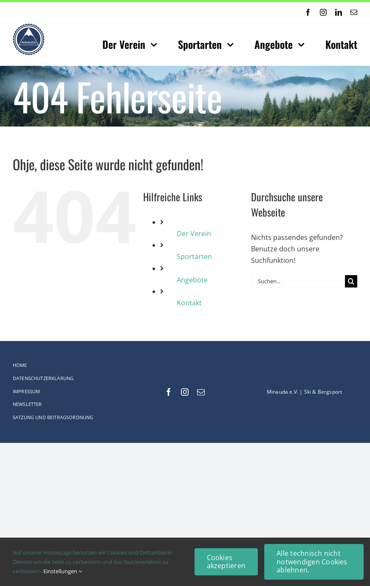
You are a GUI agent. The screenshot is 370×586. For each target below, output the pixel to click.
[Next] (172, 12)
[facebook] (308, 12)
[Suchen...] (298, 281)
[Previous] (161, 12)
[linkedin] (338, 12)
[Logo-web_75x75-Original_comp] (29, 26)
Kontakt (189, 302)
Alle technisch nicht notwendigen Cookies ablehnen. (312, 561)
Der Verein (194, 233)
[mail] (353, 12)
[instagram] (323, 12)
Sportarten (194, 256)
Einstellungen (62, 571)
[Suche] (351, 281)
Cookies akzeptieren (226, 561)
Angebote (192, 280)
